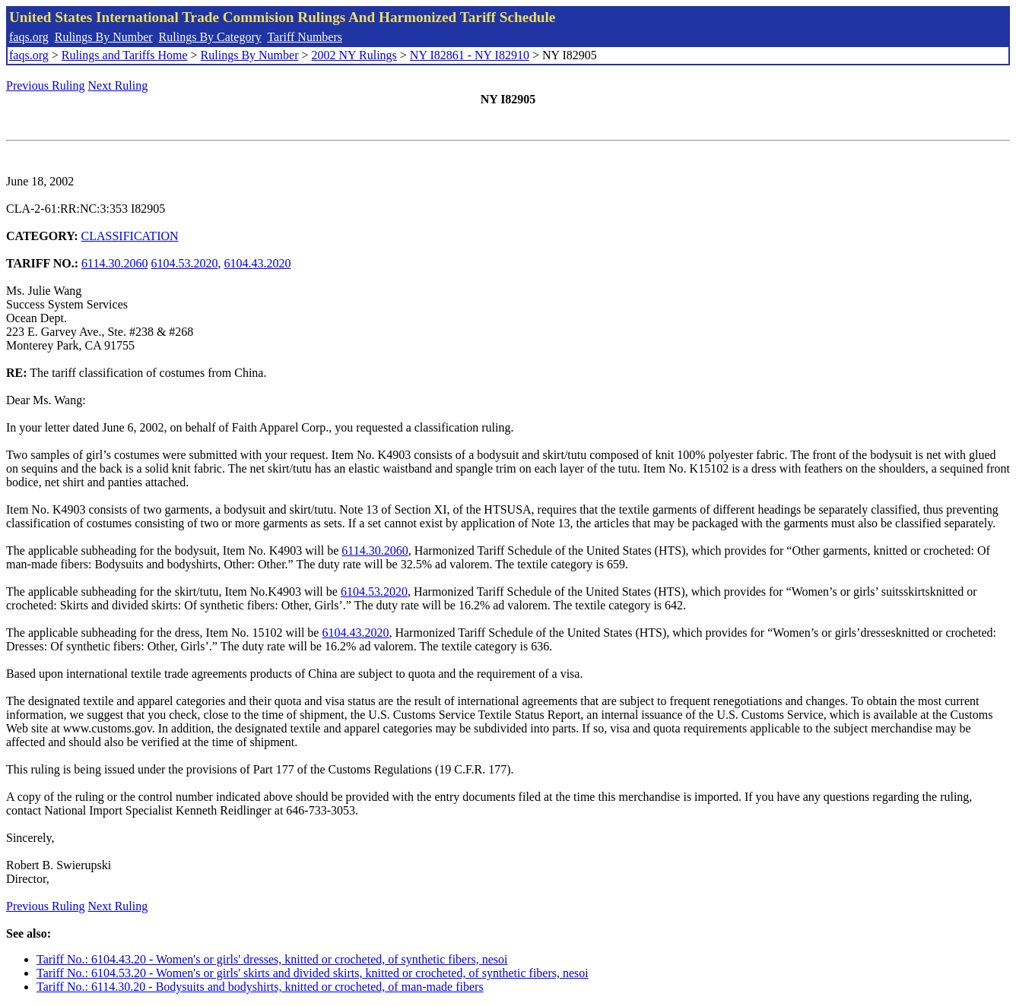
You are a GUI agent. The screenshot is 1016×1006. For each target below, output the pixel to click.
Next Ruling (118, 85)
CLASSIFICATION (130, 235)
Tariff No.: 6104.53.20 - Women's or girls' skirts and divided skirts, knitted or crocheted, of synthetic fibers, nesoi (313, 972)
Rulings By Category (210, 36)
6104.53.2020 (184, 263)
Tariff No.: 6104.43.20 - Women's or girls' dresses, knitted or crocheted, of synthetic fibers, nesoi (272, 959)
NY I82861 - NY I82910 (469, 55)
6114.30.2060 (114, 263)
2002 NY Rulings (354, 55)
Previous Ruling (45, 85)
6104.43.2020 (257, 263)
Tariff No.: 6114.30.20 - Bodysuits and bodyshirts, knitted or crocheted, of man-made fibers (260, 986)
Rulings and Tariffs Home (125, 55)
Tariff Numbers (304, 36)
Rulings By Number (104, 36)
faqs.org (29, 36)
